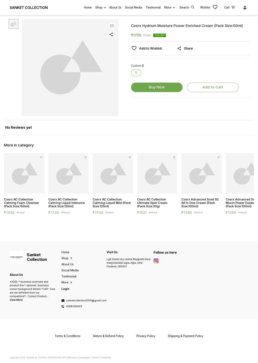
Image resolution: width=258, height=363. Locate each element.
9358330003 (74, 306)
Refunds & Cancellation (78, 357)
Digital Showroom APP (52, 357)
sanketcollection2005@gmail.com (86, 300)
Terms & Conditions (101, 357)
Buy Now (157, 87)
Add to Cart (212, 87)
